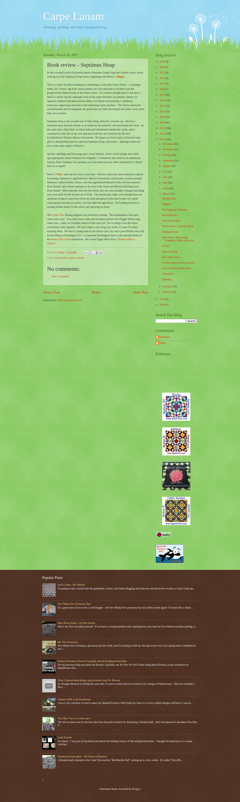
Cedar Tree (58, 214)
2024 (162, 67)
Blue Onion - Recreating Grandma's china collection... (178, 239)
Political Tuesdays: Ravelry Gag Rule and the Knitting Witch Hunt (92, 661)
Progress (166, 204)
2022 (162, 78)
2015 (162, 117)
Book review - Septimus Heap (177, 226)
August (167, 166)
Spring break (168, 198)
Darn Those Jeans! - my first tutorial (76, 623)
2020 (162, 89)
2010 (162, 299)
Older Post (140, 292)
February (168, 286)
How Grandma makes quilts (176, 268)
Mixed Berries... (170, 215)
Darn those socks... (172, 257)
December (168, 144)
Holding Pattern (170, 231)
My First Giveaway (68, 642)
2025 (162, 61)
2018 (162, 100)
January (167, 292)
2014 (162, 122)
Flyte (59, 174)
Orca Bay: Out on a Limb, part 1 (74, 718)
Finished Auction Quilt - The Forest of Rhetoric (82, 756)
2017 (162, 106)
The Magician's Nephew (174, 209)
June (165, 177)
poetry (72, 257)
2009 (162, 304)
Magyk (120, 76)
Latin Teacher (65, 737)
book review (61, 257)
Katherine (164, 337)
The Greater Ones (171, 220)
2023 (162, 72)
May (165, 182)
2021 (162, 83)
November (168, 149)
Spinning (166, 279)
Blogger (136, 789)
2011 (162, 139)
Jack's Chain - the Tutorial (71, 584)
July (165, 171)
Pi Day (165, 246)
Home (96, 292)
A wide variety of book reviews (178, 262)
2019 (162, 94)
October (167, 155)
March (166, 193)
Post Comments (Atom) (69, 300)
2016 (162, 111)
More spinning (169, 251)
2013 (162, 128)
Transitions (168, 273)
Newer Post (51, 292)
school (80, 257)
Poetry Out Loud (60, 239)
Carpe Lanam (73, 16)
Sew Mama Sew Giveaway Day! (75, 603)
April (166, 188)
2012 (162, 133)
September (168, 160)
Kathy (162, 343)
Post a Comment (60, 276)
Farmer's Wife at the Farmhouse (74, 699)
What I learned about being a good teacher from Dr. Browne (89, 680)
